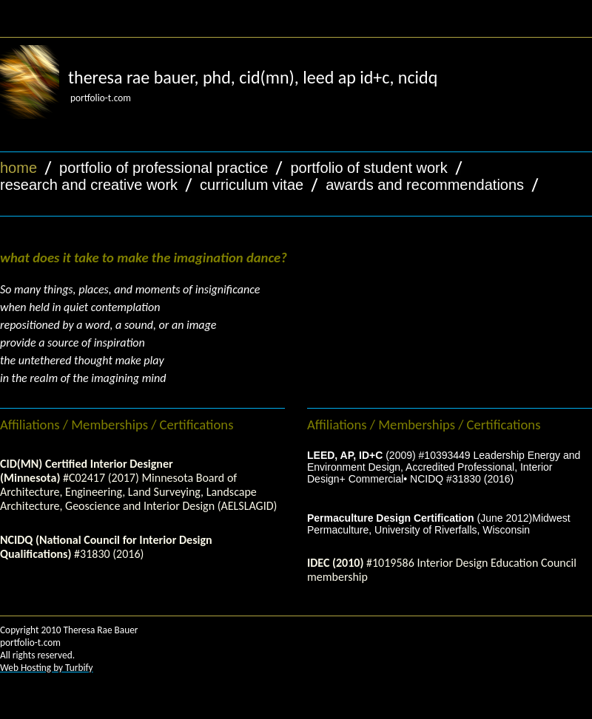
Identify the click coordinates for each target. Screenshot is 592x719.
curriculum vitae (251, 185)
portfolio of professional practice (163, 168)
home (18, 168)
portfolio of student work (368, 168)
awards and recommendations (425, 185)
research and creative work (89, 185)
